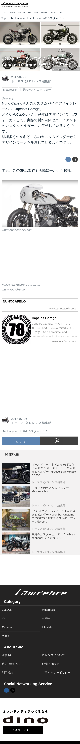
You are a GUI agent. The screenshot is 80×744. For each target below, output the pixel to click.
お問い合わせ (50, 663)
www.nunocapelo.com (66, 69)
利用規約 (7, 672)
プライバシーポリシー (56, 672)
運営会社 (7, 655)
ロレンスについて (53, 655)
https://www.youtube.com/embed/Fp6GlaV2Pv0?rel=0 (40, 260)
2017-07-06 (19, 77)
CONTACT (22, 730)
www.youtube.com (14, 289)
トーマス (17, 81)
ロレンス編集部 (40, 81)
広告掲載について (13, 663)
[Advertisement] (20, 363)
